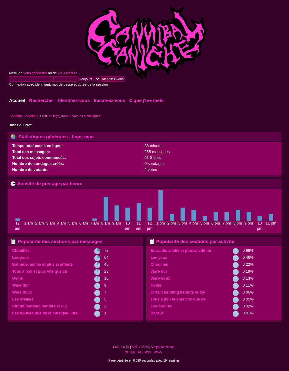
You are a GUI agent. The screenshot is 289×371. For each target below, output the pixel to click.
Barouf (157, 313)
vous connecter (35, 73)
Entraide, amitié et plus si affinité (42, 264)
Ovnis (17, 278)
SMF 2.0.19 (121, 347)
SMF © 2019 (140, 347)
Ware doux (22, 292)
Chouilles (21, 250)
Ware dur (20, 285)
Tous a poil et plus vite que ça (39, 271)
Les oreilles (22, 299)
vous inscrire (67, 73)
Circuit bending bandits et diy (39, 306)
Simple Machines (162, 347)
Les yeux (20, 257)
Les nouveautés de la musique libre (45, 313)
